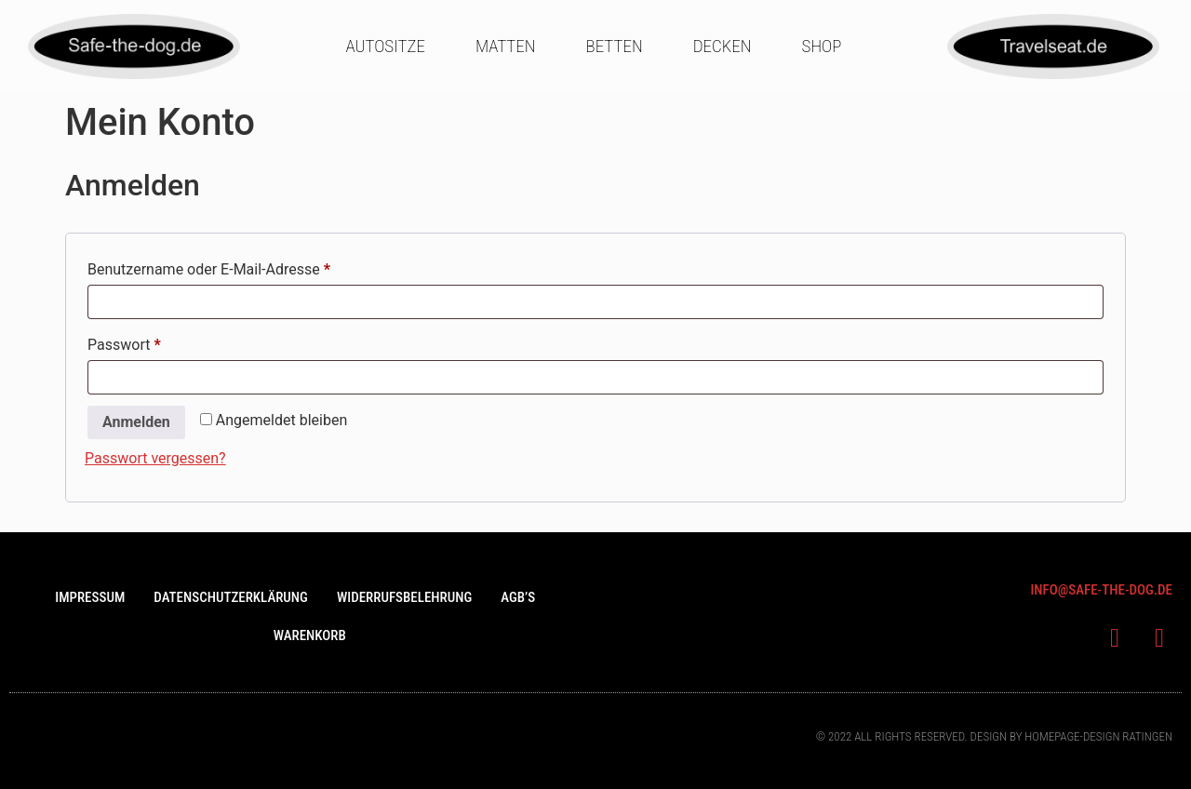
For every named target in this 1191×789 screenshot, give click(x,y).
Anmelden (136, 422)
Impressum (90, 597)
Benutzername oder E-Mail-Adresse (246, 266)
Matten (505, 46)
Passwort (161, 342)
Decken (722, 46)
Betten (614, 46)
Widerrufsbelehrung (404, 597)
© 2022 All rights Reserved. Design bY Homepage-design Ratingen (994, 736)
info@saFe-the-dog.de (1101, 590)
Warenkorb (310, 635)
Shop (822, 46)
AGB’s (518, 597)
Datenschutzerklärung (231, 597)
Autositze (384, 46)
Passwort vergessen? (155, 458)
